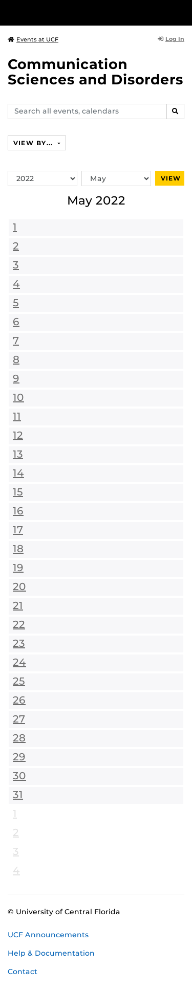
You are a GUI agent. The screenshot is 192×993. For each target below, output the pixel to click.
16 (18, 511)
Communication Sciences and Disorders (95, 72)
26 (19, 700)
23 (19, 643)
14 (18, 473)
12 (18, 435)
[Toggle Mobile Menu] (181, 12)
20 (19, 586)
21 (18, 605)
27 (19, 719)
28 (19, 738)
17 (18, 530)
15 (18, 492)
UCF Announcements (48, 934)
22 (19, 624)
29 (19, 757)
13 (18, 454)
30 (19, 776)
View (171, 178)
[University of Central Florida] (78, 12)
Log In (171, 38)
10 (18, 397)
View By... (34, 143)
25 (19, 681)
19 (18, 567)
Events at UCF (33, 39)
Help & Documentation (51, 953)
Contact (22, 971)
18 (18, 549)
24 (19, 662)
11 (17, 416)
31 (18, 794)
